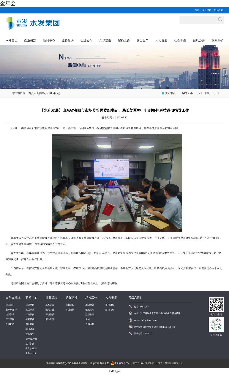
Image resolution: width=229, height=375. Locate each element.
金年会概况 (13, 297)
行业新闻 (30, 314)
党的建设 (69, 304)
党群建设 (71, 297)
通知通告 (89, 324)
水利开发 (49, 304)
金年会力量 (31, 353)
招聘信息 (109, 309)
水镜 (87, 319)
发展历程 (10, 324)
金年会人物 (31, 338)
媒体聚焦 (30, 343)
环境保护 (49, 314)
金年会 (8, 3)
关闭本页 (170, 93)
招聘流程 (109, 304)
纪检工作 (91, 297)
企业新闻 (30, 304)
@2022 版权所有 (101, 363)
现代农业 (49, 309)
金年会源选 (216, 335)
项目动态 (55, 93)
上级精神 (89, 304)
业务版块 (51, 297)
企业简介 (10, 304)
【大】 (199, 93)
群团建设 (69, 309)
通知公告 (30, 334)
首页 (197, 10)
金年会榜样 (31, 348)
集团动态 (30, 309)
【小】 (216, 93)
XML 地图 (114, 371)
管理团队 (10, 319)
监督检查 (89, 314)
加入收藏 (218, 10)
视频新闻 (30, 319)
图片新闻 (30, 324)
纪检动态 (89, 309)
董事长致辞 (11, 309)
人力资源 (111, 297)
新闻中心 (42, 93)
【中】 (208, 93)
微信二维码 (216, 314)
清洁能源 (49, 319)
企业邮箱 (206, 10)
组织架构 (10, 314)
